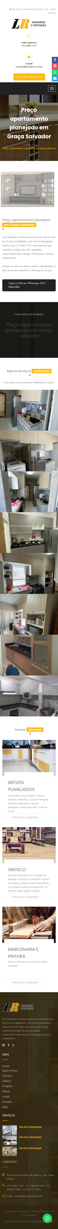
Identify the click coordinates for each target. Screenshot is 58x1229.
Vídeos (6, 1091)
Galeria (6, 1081)
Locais (27, 144)
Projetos (7, 1086)
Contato (7, 1101)
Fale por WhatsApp (30, 77)
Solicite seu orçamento (25, 817)
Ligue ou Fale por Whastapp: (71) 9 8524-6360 (27, 285)
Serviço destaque (30, 1127)
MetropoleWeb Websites (35, 1222)
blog (5, 1107)
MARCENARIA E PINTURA (23, 952)
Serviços (7, 1075)
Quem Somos (10, 1070)
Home (5, 1066)
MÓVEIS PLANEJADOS (21, 786)
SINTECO (17, 870)
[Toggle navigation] (52, 88)
